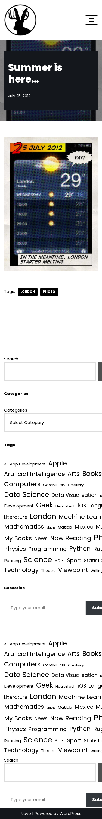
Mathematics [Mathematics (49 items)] (24, 526)
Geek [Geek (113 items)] (44, 505)
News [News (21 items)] (41, 538)
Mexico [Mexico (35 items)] (84, 526)
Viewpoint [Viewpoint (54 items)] (73, 570)
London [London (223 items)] (43, 516)
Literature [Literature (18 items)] (15, 517)
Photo (49, 292)
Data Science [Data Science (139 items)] (26, 494)
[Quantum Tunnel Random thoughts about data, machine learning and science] (20, 20)
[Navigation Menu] (91, 20)
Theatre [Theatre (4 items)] (48, 570)
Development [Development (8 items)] (19, 506)
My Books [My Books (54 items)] (18, 538)
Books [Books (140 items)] (92, 473)
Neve (26, 813)
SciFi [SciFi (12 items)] (60, 560)
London (27, 292)
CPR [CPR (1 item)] (63, 485)
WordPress (70, 813)
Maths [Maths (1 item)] (50, 528)
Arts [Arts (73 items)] (73, 474)
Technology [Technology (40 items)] (21, 570)
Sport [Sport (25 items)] (74, 560)
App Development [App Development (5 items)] (28, 464)
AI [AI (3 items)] (5, 464)
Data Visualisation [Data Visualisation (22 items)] (74, 495)
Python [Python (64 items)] (80, 549)
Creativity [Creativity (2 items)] (76, 485)
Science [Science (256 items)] (37, 560)
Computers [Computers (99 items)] (22, 484)
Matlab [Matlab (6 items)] (65, 527)
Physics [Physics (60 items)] (15, 549)
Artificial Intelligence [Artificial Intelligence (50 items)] (34, 474)
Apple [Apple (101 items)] (57, 463)
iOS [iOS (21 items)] (82, 505)
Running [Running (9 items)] (12, 561)
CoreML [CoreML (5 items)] (50, 485)
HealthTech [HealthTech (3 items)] (65, 506)
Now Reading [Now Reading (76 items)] (70, 538)
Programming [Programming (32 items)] (47, 549)
